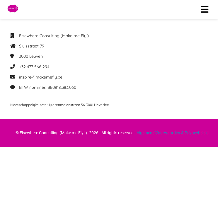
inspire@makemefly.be (40, 77)
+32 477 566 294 (34, 66)
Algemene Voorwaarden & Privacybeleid (173, 132)
